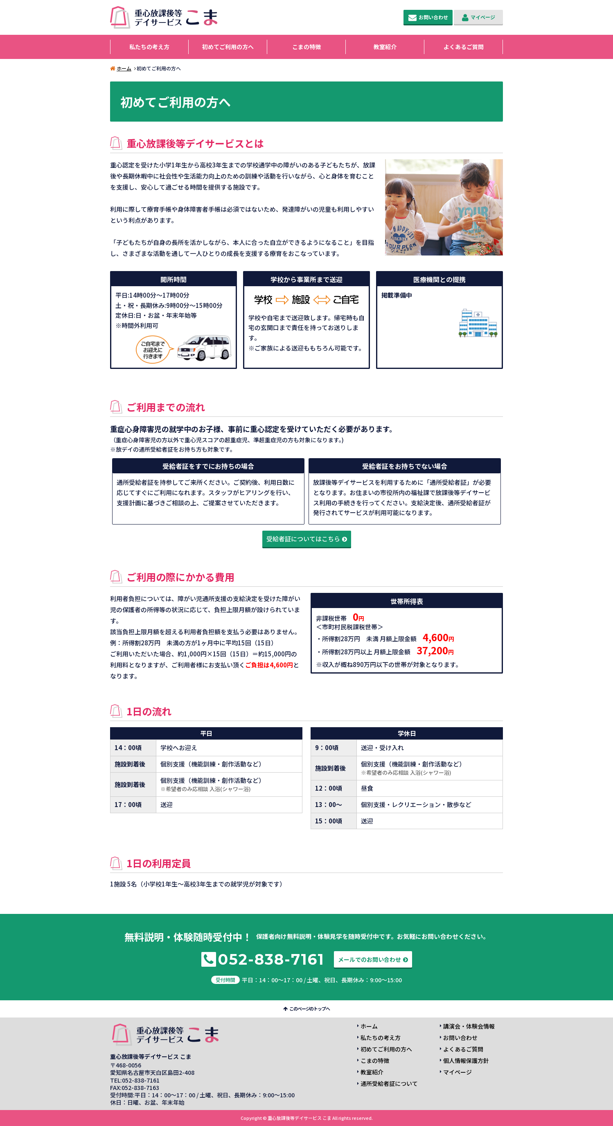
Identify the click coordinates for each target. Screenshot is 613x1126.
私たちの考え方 (149, 47)
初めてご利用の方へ (228, 47)
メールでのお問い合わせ (369, 959)
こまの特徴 (306, 47)
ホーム (124, 68)
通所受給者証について (389, 1083)
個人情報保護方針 (466, 1060)
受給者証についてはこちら (303, 538)
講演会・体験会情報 (469, 1026)
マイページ (483, 17)
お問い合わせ (433, 17)
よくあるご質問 (464, 47)
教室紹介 (385, 47)
